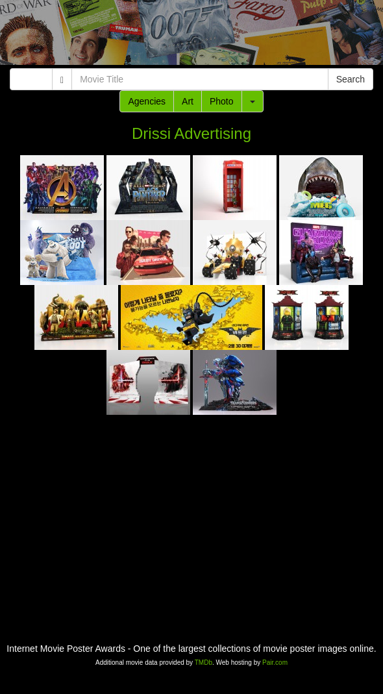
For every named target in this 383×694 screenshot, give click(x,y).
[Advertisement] (191, 35)
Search (350, 79)
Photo (222, 101)
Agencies (147, 101)
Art (187, 101)
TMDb (203, 662)
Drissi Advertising (191, 133)
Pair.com (275, 662)
